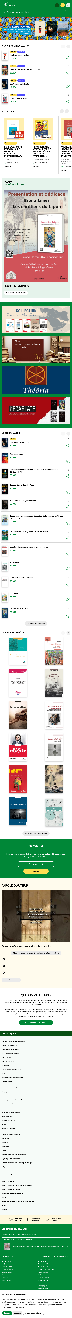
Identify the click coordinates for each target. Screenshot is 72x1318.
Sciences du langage (8, 1181)
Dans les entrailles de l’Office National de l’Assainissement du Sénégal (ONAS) (34, 470)
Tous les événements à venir (16, 292)
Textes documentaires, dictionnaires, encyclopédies (18, 1201)
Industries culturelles (8, 1104)
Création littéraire (7, 1065)
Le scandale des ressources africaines (25, 69)
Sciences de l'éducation (9, 1175)
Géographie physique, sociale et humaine (14, 1092)
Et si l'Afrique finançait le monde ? (23, 500)
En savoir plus (11, 163)
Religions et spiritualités (9, 1167)
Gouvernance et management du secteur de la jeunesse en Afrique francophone (36, 517)
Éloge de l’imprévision (18, 98)
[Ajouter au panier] (68, 58)
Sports (4, 1197)
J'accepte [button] (7, 1313)
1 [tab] (60, 36)
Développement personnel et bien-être (13, 1069)
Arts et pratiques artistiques (10, 1053)
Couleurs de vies (16, 454)
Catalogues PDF (7, 1266)
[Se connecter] (62, 5)
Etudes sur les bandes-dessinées (12, 1088)
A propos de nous (7, 1261)
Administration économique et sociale (13, 1041)
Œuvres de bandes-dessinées (11, 1134)
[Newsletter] (57, 5)
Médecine (5, 1124)
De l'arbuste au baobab (19, 609)
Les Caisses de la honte (19, 84)
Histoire (4, 1096)
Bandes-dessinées (7, 1057)
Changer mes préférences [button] (33, 1313)
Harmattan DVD (43, 1264)
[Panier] (68, 5)
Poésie (4, 1150)
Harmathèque (42, 1261)
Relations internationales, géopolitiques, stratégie (17, 1163)
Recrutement (6, 1275)
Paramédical (5, 1138)
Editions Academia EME (46, 1269)
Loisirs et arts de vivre (9, 1120)
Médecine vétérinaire (8, 1128)
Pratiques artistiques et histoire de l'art (14, 1155)
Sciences (4, 1171)
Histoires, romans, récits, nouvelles (13, 1100)
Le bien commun (43, 1277)
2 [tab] (63, 36)
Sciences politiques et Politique (11, 1189)
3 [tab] (65, 36)
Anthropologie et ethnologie (10, 1049)
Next (67, 111)
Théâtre (4, 1205)
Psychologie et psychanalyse (11, 1159)
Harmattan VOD (43, 1266)
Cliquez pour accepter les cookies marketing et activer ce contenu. (36, 916)
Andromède (14, 562)
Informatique (5, 1108)
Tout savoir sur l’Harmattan (36, 1023)
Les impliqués (42, 1286)
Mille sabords (42, 1283)
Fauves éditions (43, 1272)
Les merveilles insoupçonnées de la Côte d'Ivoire (29, 531)
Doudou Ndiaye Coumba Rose (22, 485)
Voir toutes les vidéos (11, 980)
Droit (3, 1073)
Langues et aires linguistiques (11, 1112)
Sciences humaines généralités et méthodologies (17, 1185)
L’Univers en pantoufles (19, 55)
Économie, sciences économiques (12, 1077)
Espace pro (5, 1277)
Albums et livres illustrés (9, 1045)
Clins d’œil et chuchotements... (22, 578)
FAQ (3, 1264)
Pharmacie (5, 1142)
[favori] (68, 51)
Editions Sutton (43, 1280)
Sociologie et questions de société (12, 1193)
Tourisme (4, 1209)
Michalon (41, 1275)
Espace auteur (6, 1280)
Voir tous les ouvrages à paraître (36, 833)
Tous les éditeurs (43, 1288)
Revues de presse (7, 1269)
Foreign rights (6, 1283)
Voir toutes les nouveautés (36, 623)
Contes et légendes (8, 1061)
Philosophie (5, 1146)
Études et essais (7, 1081)
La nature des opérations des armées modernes (29, 547)
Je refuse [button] (17, 1313)
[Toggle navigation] (68, 12)
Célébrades (14, 593)
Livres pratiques (7, 1116)
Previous (62, 111)
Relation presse (7, 1272)
